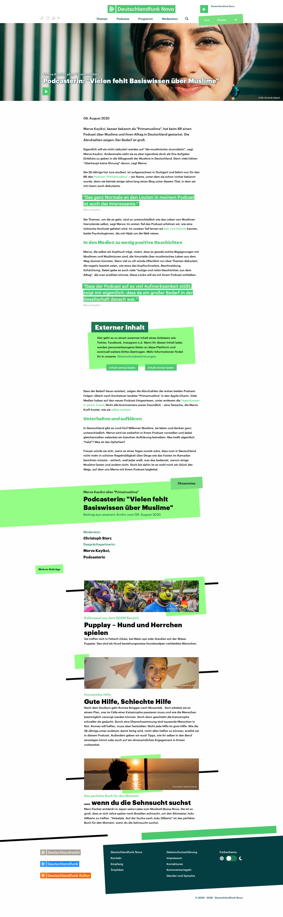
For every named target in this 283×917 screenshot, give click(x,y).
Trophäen (117, 869)
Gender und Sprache (181, 875)
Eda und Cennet (175, 228)
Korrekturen (175, 864)
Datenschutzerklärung (182, 852)
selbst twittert (120, 409)
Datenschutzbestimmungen (136, 356)
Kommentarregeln (179, 869)
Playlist (221, 19)
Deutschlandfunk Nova (126, 852)
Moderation (170, 18)
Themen (102, 18)
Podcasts (123, 18)
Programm (145, 18)
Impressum (174, 858)
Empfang (117, 864)
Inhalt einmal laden (122, 367)
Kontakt (116, 858)
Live (206, 19)
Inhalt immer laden (161, 367)
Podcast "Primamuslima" (111, 176)
